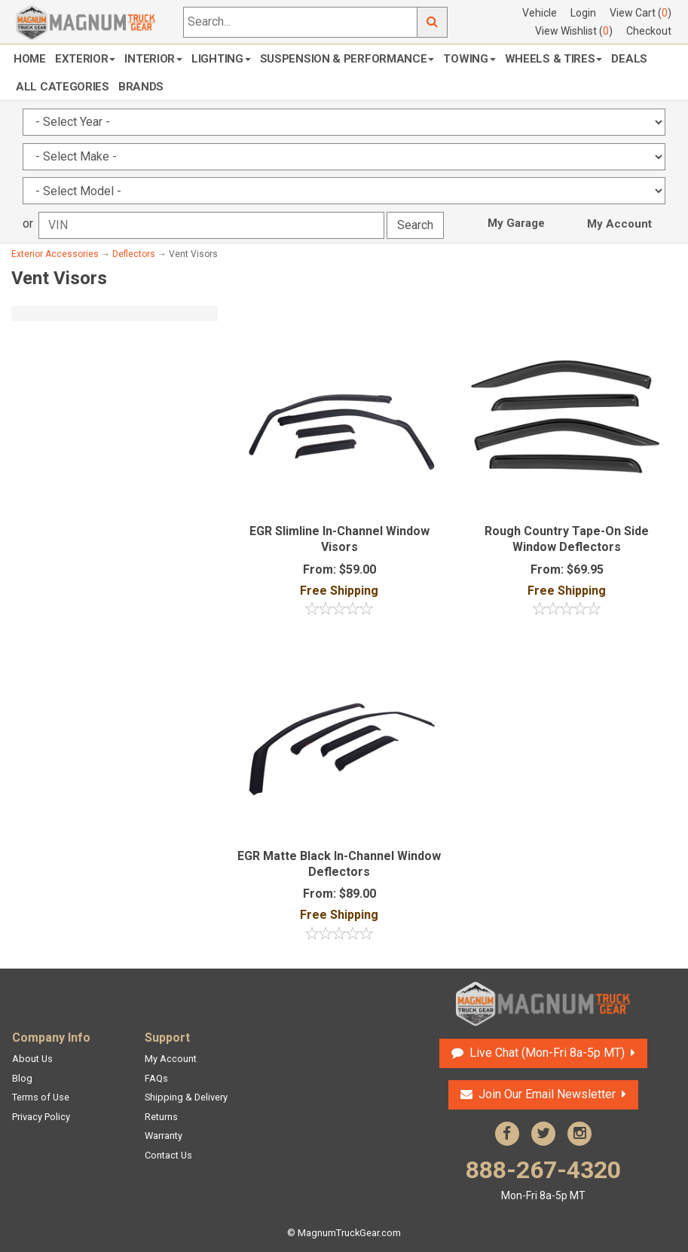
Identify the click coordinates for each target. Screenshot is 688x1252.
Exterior (85, 59)
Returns (161, 1116)
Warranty (163, 1135)
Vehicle (539, 13)
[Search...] (300, 22)
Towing (469, 59)
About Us (32, 1058)
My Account (619, 224)
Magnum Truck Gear (543, 1004)
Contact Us (168, 1155)
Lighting (221, 59)
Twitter (543, 1134)
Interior (153, 59)
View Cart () (640, 13)
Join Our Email (547, 1094)
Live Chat (547, 1052)
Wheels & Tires (554, 59)
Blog (22, 1078)
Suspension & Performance (347, 59)
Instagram (579, 1134)
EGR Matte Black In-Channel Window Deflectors (339, 864)
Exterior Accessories (55, 254)
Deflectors (133, 254)
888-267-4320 (543, 1179)
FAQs (156, 1078)
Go (432, 22)
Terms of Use (40, 1097)
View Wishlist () (574, 31)
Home (30, 59)
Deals (629, 59)
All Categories (62, 86)
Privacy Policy (41, 1116)
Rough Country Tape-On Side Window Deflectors (567, 539)
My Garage (516, 223)
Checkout (648, 31)
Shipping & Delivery (186, 1097)
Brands (141, 86)
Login (583, 13)
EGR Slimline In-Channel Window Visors (339, 539)
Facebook (507, 1134)
